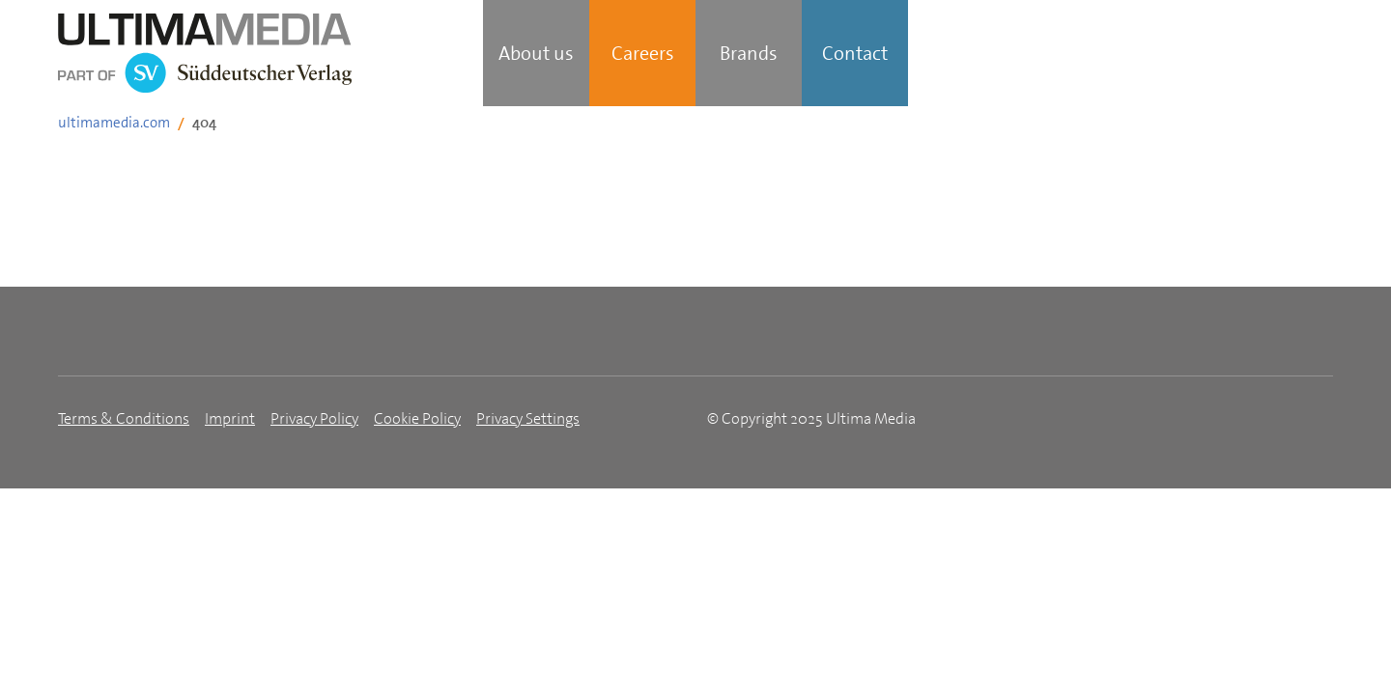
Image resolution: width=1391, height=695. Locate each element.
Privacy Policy (314, 418)
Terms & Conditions (123, 418)
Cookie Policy (417, 418)
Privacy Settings (528, 418)
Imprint (230, 418)
